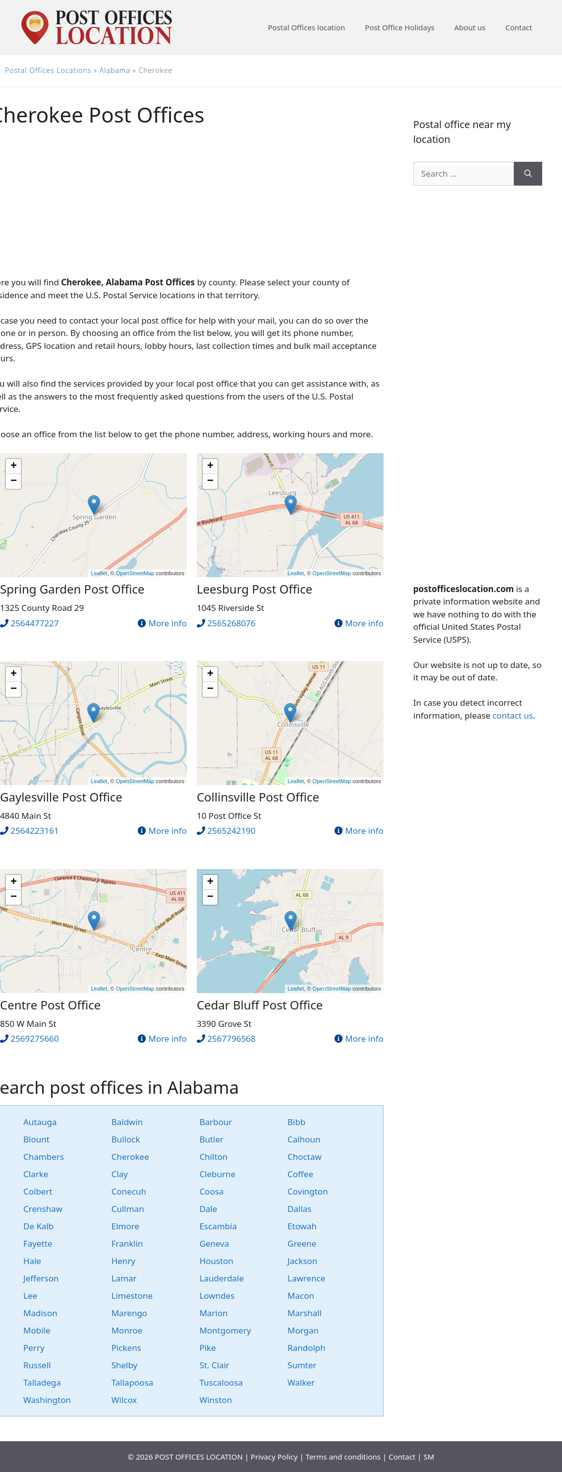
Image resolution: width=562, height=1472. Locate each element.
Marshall (304, 1313)
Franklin (127, 1243)
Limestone (132, 1295)
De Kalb (38, 1226)
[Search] (528, 174)
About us (470, 27)
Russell (37, 1365)
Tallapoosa (133, 1382)
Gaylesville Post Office (61, 797)
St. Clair (214, 1365)
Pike (207, 1347)
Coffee (300, 1174)
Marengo (129, 1313)
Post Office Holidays (400, 27)
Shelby (125, 1365)
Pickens (126, 1347)
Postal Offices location (306, 27)
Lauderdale (221, 1278)
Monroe (127, 1330)
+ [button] (13, 466)
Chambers (43, 1156)
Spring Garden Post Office (72, 589)
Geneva (214, 1243)
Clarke (35, 1174)
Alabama (115, 70)
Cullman (128, 1208)
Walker (301, 1382)
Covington (307, 1191)
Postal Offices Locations (48, 70)
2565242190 (231, 830)
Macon (300, 1295)
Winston (215, 1399)
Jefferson (40, 1278)
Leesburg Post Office (254, 589)
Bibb (296, 1122)
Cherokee (130, 1156)
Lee (30, 1295)
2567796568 (231, 1038)
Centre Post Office (50, 1005)
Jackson (302, 1261)
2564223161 (34, 830)
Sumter (301, 1365)
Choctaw (304, 1156)
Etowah (302, 1226)
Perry (34, 1347)
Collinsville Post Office (258, 797)
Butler (211, 1139)
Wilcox (124, 1399)
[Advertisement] (477, 384)
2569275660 (34, 1038)
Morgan (303, 1330)
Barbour (215, 1122)
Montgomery (225, 1330)
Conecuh (129, 1191)
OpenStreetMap (135, 573)
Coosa (211, 1191)
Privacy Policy (274, 1457)
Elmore (125, 1226)
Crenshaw (42, 1208)
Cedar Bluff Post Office (260, 1005)
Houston (216, 1261)
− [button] (13, 481)
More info (167, 623)
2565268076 (231, 623)
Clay (120, 1174)
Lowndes (216, 1295)
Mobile (37, 1330)
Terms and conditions (343, 1457)
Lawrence (306, 1278)
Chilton (213, 1156)
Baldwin (127, 1122)
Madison (40, 1313)
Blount (36, 1139)
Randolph (306, 1347)
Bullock (126, 1139)
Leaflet (99, 573)
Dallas (299, 1208)
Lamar (124, 1278)
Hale (32, 1261)
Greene (301, 1243)
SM (428, 1457)
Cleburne (217, 1174)
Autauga (40, 1122)
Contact (519, 27)
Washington (47, 1399)
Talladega (42, 1382)
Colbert (38, 1191)
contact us (513, 715)
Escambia (218, 1226)
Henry (123, 1261)
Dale (208, 1208)
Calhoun (303, 1139)
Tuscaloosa (221, 1382)
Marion (213, 1313)
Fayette (37, 1243)
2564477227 (34, 623)
